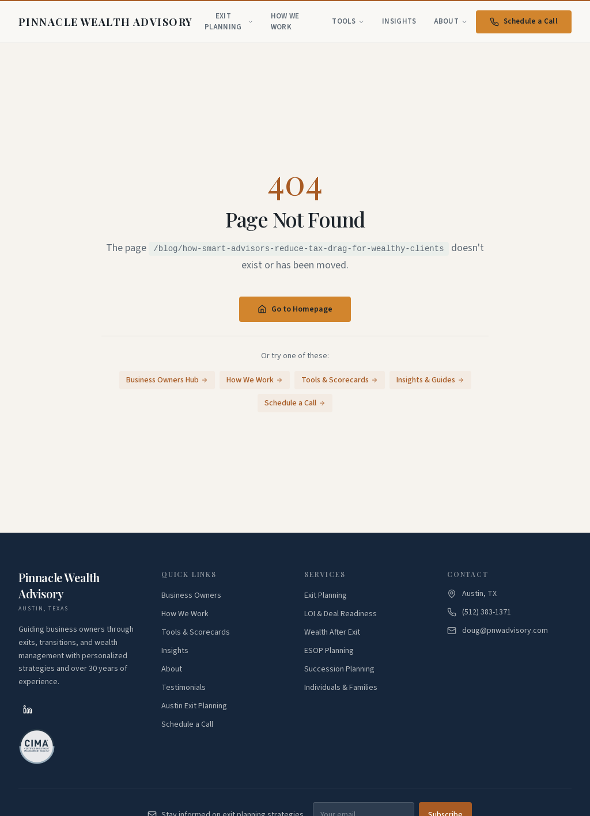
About (451, 21)
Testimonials (183, 687)
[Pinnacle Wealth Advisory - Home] (105, 22)
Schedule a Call (524, 21)
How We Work (285, 22)
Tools (348, 21)
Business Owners (191, 595)
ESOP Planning (329, 650)
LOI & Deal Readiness (340, 614)
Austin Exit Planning (194, 706)
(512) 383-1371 (486, 612)
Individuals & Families (340, 687)
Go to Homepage (295, 309)
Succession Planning (339, 669)
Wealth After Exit (332, 632)
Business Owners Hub (167, 380)
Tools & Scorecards (339, 380)
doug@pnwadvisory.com (505, 630)
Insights (399, 21)
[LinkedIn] (27, 709)
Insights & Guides (430, 380)
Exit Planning (229, 22)
